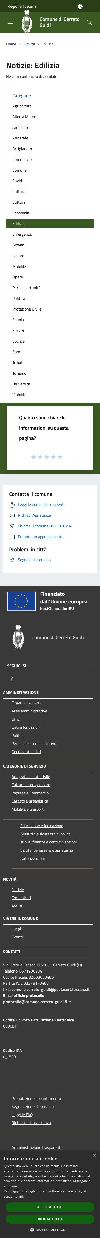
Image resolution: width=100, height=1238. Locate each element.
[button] (50, 1229)
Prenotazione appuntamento (36, 1098)
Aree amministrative (29, 711)
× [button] (94, 1156)
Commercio (22, 159)
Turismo (19, 373)
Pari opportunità (26, 288)
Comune (19, 170)
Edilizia (18, 223)
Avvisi (17, 906)
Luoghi (17, 929)
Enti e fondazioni (26, 727)
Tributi (18, 362)
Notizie (18, 890)
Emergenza (22, 234)
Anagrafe (20, 138)
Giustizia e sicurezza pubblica (45, 834)
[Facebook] (12, 679)
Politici (17, 735)
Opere (17, 277)
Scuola (18, 320)
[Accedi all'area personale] (80, 6)
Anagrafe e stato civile (31, 776)
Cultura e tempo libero (31, 785)
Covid (17, 181)
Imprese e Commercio (30, 793)
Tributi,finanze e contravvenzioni (48, 842)
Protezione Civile (26, 309)
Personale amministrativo (34, 743)
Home (11, 44)
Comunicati (21, 898)
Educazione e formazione (41, 826)
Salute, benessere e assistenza (46, 850)
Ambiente (20, 127)
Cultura (18, 191)
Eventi (17, 937)
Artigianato (22, 149)
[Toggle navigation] (10, 22)
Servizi (18, 330)
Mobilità (19, 266)
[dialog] (50, 1194)
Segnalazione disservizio (33, 1106)
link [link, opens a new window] (21, 1196)
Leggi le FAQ (22, 1115)
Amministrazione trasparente (37, 1147)
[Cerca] (89, 22)
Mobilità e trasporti (28, 809)
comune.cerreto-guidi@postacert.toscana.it (51, 989)
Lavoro (18, 255)
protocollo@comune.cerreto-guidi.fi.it (37, 1001)
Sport (17, 352)
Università (21, 384)
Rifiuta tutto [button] (50, 1219)
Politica (18, 298)
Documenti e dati (26, 752)
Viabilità (19, 394)
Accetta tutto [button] (50, 1207)
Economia (20, 213)
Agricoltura (22, 106)
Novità (29, 44)
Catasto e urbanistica (30, 801)
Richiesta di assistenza (31, 1123)
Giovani (18, 245)
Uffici (16, 719)
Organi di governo (27, 703)
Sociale (18, 341)
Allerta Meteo (24, 117)
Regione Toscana (22, 6)
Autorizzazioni (32, 858)
